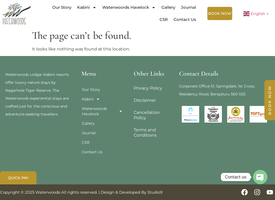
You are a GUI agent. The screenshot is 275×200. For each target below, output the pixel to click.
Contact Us (185, 19)
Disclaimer (145, 100)
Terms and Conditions (145, 132)
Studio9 (154, 192)
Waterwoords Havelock (129, 7)
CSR (164, 19)
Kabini (86, 7)
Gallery (168, 7)
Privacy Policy (148, 88)
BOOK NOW (269, 100)
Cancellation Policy (147, 115)
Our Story (61, 7)
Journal (188, 7)
